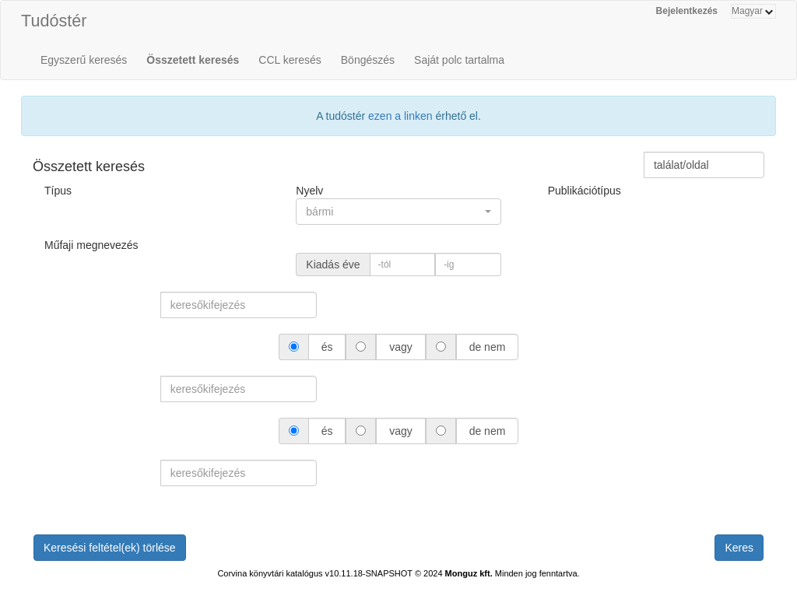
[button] (398, 211)
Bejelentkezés (687, 10)
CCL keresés (289, 60)
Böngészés (368, 60)
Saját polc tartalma (459, 60)
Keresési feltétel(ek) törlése (110, 547)
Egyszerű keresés (83, 60)
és (327, 347)
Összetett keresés (192, 60)
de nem (487, 347)
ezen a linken (400, 116)
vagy (400, 347)
